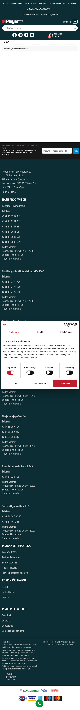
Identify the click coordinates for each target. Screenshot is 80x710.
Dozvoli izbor (40, 383)
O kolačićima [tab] (66, 332)
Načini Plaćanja (9, 567)
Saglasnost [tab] (14, 332)
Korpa (5, 586)
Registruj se (53, 15)
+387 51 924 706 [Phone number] (10, 476)
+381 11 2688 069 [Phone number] (11, 242)
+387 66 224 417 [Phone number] (10, 437)
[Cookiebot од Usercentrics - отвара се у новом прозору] (66, 325)
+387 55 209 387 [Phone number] (10, 431)
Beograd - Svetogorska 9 (14, 206)
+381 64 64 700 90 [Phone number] (11, 516)
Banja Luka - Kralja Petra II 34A (17, 466)
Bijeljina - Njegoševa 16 (14, 416)
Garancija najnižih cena (13, 630)
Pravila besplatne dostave (15, 572)
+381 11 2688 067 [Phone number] (11, 231)
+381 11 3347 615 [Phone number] (11, 221)
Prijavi (76, 151)
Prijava (5, 597)
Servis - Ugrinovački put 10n (16, 506)
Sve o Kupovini (9, 562)
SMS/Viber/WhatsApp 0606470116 (39, 9)
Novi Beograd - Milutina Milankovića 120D (23, 271)
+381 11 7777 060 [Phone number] (11, 292)
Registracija (8, 592)
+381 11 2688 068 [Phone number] (11, 236)
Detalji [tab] (40, 332)
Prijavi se (44, 15)
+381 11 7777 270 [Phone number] (11, 286)
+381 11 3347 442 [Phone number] (11, 216)
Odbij (14, 383)
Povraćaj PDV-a (9, 552)
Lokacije (26, 3)
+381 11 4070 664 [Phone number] (11, 521)
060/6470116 (9, 192)
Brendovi (14, 3)
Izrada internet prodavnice (56, 645)
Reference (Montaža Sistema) (58, 3)
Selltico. (70, 645)
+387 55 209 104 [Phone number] (10, 426)
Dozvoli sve (65, 383)
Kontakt (73, 3)
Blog (20, 3)
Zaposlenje (42, 3)
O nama (33, 3)
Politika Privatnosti (11, 557)
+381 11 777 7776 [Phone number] (11, 281)
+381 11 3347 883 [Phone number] (11, 226)
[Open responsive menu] (75, 22)
